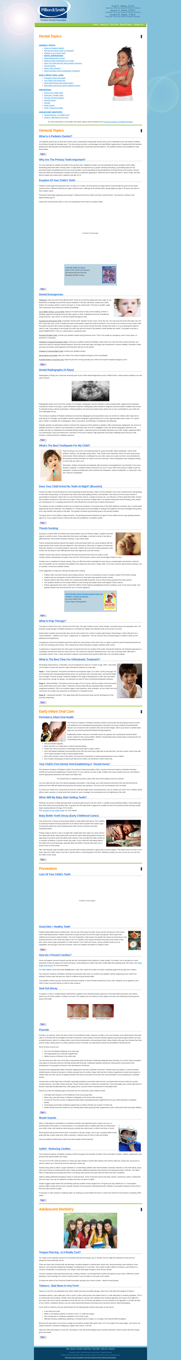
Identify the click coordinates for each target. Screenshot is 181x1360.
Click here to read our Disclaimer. (74, 1357)
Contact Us (138, 24)
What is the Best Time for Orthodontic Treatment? (62, 71)
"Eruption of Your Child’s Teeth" (53, 810)
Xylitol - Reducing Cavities (53, 108)
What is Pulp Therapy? (52, 68)
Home (95, 24)
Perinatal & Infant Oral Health (54, 78)
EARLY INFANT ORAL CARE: (51, 75)
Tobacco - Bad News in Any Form (56, 117)
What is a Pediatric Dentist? (54, 48)
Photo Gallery (96, 1348)
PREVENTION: (45, 90)
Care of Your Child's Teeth (53, 93)
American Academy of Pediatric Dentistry (118, 122)
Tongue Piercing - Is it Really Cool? (57, 115)
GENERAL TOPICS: (47, 45)
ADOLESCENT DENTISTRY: (51, 112)
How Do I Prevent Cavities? (54, 98)
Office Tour (104, 1348)
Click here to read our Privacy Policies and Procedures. (100, 1357)
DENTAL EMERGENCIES (53, 56)
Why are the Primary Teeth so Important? (59, 51)
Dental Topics (126, 24)
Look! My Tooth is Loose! (75, 267)
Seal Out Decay (50, 100)
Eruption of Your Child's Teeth (54, 53)
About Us (104, 24)
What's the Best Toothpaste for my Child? (59, 61)
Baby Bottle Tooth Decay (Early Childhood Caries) (62, 86)
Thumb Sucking (50, 66)
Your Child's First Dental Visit (54, 80)
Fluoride (47, 103)
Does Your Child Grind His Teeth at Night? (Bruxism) (63, 63)
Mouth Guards (49, 105)
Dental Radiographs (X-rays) (54, 58)
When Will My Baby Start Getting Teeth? (58, 83)
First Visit (114, 24)
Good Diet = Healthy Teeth (53, 95)
